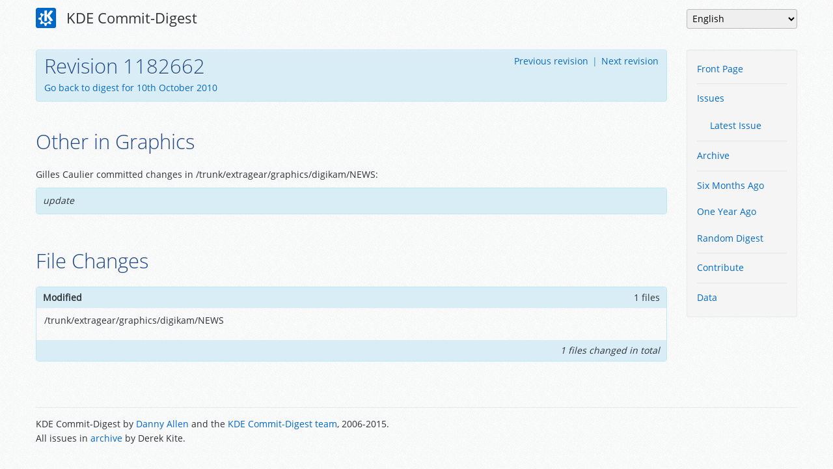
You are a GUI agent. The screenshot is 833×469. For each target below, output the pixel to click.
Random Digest (730, 238)
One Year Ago (726, 211)
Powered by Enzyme (747, 432)
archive (106, 438)
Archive (713, 155)
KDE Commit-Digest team (282, 424)
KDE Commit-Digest (116, 18)
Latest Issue (735, 125)
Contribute (720, 267)
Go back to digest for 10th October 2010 (130, 87)
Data (707, 297)
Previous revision (551, 61)
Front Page (720, 69)
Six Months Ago (730, 185)
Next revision (630, 61)
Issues (710, 98)
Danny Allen (162, 424)
